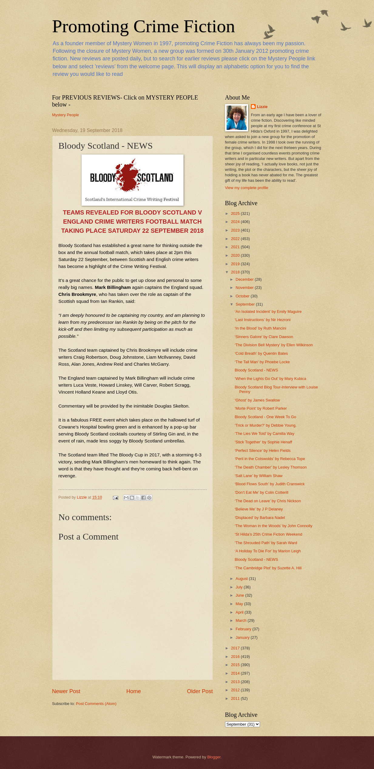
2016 (236, 656)
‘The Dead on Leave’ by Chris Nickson (268, 501)
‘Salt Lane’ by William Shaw (259, 475)
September (246, 304)
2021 (236, 247)
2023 (236, 230)
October (243, 296)
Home (133, 691)
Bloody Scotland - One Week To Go (265, 417)
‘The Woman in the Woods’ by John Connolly (273, 525)
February (244, 629)
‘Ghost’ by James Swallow (257, 400)
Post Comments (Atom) (96, 703)
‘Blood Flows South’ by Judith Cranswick (270, 484)
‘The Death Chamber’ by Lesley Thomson (271, 467)
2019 (236, 264)
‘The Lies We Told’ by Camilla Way (265, 433)
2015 (236, 664)
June (240, 595)
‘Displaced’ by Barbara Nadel (260, 517)
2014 (236, 673)
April (240, 612)
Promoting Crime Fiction (143, 26)
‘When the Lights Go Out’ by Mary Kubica (270, 378)
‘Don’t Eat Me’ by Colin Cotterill (261, 492)
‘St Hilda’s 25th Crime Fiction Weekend (268, 534)
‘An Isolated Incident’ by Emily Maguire (268, 311)
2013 (236, 681)
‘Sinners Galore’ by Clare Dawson (264, 336)
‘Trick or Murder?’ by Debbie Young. (266, 425)
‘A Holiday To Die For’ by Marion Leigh (268, 551)
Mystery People (65, 115)
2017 (236, 648)
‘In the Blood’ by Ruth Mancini (260, 328)
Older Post (200, 691)
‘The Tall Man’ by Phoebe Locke (262, 362)
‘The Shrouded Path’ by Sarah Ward (266, 542)
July (240, 587)
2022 (236, 238)
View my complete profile (246, 187)
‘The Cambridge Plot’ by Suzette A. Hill (268, 568)
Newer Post (66, 691)
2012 (236, 690)
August (242, 578)
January (243, 637)
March (242, 620)
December (245, 279)
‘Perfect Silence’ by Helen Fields (263, 450)
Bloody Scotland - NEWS (256, 370)
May (240, 603)
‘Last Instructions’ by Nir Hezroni (263, 319)
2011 (236, 698)
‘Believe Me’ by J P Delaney (259, 509)
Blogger (214, 757)
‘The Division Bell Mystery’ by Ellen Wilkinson (274, 345)
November (245, 287)
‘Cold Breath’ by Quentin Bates (261, 353)
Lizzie (262, 106)
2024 (236, 221)
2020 (236, 255)
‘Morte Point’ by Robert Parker (261, 408)
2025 (236, 213)
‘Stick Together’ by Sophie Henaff (263, 442)
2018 (236, 272)
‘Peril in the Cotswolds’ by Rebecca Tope (270, 458)
